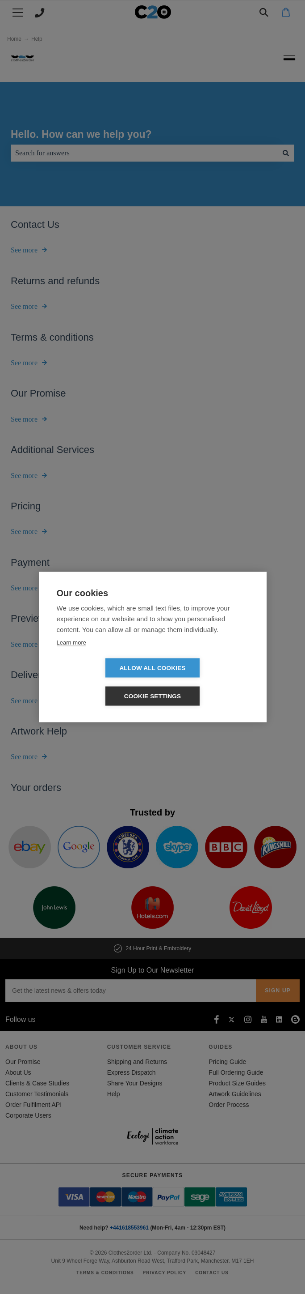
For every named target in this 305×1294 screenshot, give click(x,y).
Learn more (71, 656)
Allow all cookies (101, 682)
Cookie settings (204, 682)
